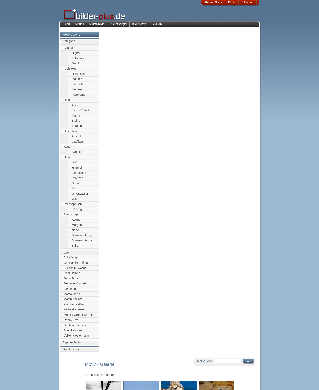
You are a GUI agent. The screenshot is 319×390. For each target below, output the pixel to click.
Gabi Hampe (72, 275)
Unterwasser (80, 195)
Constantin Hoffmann (77, 264)
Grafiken (77, 143)
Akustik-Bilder (100, 368)
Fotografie (78, 60)
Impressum (73, 368)
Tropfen (77, 128)
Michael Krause (74, 311)
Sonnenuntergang (83, 242)
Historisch (78, 75)
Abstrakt (69, 49)
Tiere (75, 190)
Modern (77, 91)
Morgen (77, 227)
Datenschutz (74, 378)
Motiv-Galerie (71, 36)
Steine (76, 122)
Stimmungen (72, 216)
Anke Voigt (71, 259)
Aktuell (79, 26)
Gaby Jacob (71, 280)
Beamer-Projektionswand (106, 378)
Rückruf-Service (214, 2)
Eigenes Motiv (72, 344)
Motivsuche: (205, 37)
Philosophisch (73, 206)
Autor (66, 254)
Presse (232, 2)
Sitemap (134, 378)
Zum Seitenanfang (243, 117)
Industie (77, 81)
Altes (75, 107)
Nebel (76, 232)
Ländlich (77, 86)
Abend (76, 221)
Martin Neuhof (73, 301)
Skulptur (77, 154)
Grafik (76, 65)
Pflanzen (77, 180)
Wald (75, 201)
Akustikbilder (97, 26)
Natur (67, 159)
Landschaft (79, 174)
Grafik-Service (72, 351)
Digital (76, 55)
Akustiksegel (118, 26)
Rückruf (133, 383)
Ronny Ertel (71, 322)
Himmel (77, 169)
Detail (67, 101)
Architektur (71, 70)
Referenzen (247, 2)
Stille (75, 247)
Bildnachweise (75, 373)
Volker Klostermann (76, 337)
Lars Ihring (71, 290)
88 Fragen (78, 211)
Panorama (78, 96)
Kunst (67, 148)
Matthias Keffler (74, 306)
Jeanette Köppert (75, 285)
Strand (76, 185)
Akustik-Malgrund (102, 383)
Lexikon (157, 26)
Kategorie (69, 43)
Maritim (76, 117)
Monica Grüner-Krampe (79, 316)
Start (67, 26)
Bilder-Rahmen (100, 373)
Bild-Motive (139, 26)
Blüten (76, 164)
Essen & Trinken (82, 112)
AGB (69, 383)
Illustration (70, 133)
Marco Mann (72, 296)
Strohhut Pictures (75, 327)
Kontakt (133, 368)
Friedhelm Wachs (75, 270)
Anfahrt (133, 373)
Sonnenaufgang (82, 237)
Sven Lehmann (73, 332)
